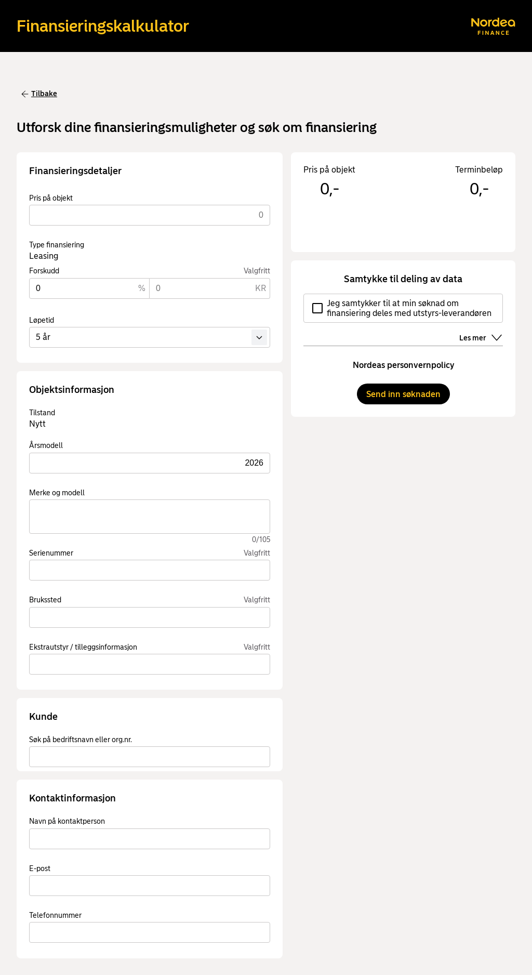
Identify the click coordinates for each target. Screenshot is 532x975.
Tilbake (39, 93)
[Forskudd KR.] (210, 288)
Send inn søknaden (403, 394)
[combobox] (149, 756)
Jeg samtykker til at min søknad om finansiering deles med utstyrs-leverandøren (401, 308)
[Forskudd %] (89, 288)
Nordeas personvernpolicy (403, 365)
